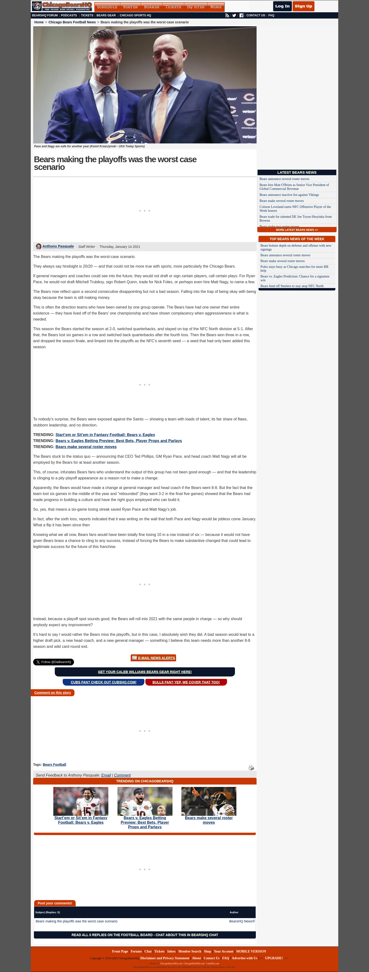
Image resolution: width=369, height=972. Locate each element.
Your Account (224, 951)
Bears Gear (106, 15)
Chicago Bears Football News (72, 22)
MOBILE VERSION (251, 951)
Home (39, 22)
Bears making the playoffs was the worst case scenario (77, 921)
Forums (136, 951)
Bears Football (54, 764)
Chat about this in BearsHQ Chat (187, 935)
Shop (207, 951)
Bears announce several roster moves (284, 179)
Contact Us (212, 958)
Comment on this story (52, 693)
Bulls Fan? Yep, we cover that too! (186, 682)
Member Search (189, 951)
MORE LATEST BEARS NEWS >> (297, 229)
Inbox (171, 951)
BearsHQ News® (242, 921)
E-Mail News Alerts (156, 658)
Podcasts (69, 15)
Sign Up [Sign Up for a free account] (303, 6)
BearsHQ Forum (45, 15)
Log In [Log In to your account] (282, 6)
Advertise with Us (245, 958)
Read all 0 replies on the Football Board (112, 935)
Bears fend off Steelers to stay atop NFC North (292, 286)
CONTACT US (255, 15)
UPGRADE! (274, 958)
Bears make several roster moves (86, 447)
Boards (151, 7)
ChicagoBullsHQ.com (194, 963)
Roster (130, 7)
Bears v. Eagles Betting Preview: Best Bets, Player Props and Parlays (118, 441)
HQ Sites (195, 7)
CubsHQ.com (212, 963)
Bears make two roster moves (279, 226)
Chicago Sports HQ (135, 15)
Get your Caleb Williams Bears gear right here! (145, 672)
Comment (122, 775)
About (196, 958)
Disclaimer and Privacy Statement (164, 958)
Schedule (107, 7)
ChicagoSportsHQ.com (171, 963)
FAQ (271, 15)
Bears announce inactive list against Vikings (289, 195)
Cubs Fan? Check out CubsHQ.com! (103, 682)
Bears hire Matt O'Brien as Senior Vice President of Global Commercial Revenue (294, 187)
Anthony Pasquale (58, 246)
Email (106, 775)
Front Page (120, 951)
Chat (148, 951)
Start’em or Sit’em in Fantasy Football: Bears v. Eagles (105, 435)
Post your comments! (55, 903)
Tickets (173, 7)
